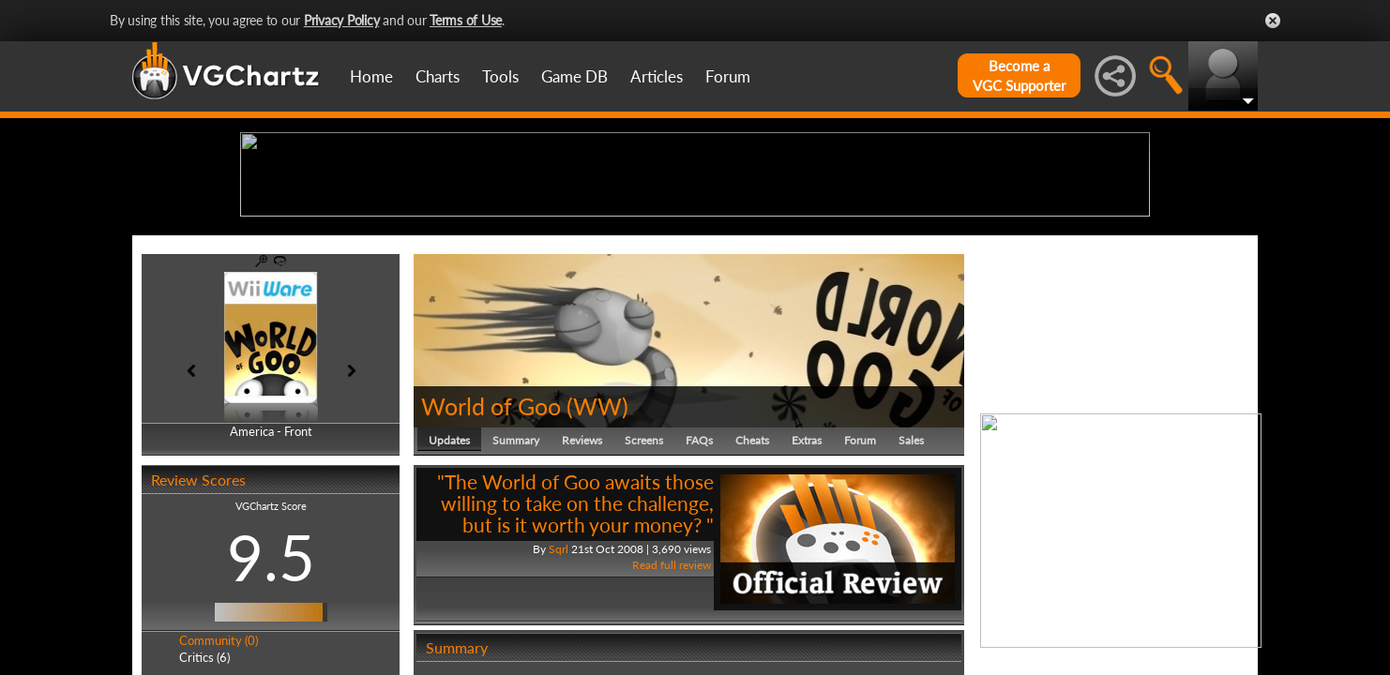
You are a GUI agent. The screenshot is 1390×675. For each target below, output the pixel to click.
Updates (449, 585)
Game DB (574, 76)
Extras (807, 585)
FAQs (699, 585)
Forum (727, 76)
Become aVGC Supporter (1019, 75)
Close (1272, 20)
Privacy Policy (342, 20)
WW (597, 551)
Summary (515, 585)
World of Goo (491, 551)
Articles (656, 76)
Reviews (582, 585)
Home (371, 76)
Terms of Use (466, 20)
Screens (644, 585)
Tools (500, 76)
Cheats (752, 585)
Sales (911, 585)
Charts (437, 76)
